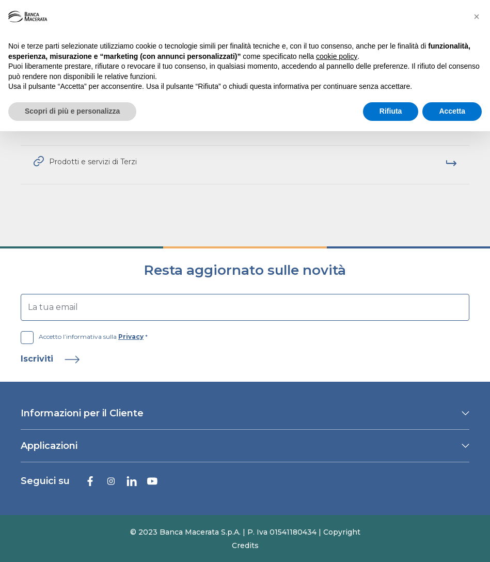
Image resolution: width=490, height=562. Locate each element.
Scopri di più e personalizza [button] (72, 111)
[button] (476, 16)
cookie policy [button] (336, 56)
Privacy (131, 336)
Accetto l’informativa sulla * (84, 336)
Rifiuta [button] (391, 111)
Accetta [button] (452, 111)
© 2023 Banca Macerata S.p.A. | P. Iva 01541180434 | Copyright (245, 532)
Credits (245, 545)
